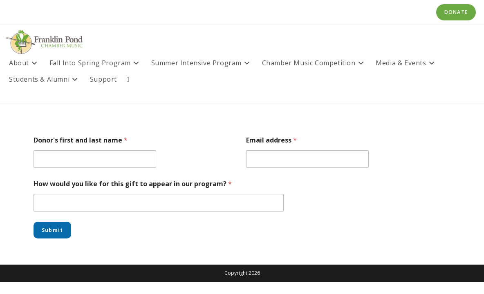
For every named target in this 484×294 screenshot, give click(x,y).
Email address (271, 140)
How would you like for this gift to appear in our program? (133, 184)
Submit (52, 230)
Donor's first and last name (81, 140)
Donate (456, 12)
